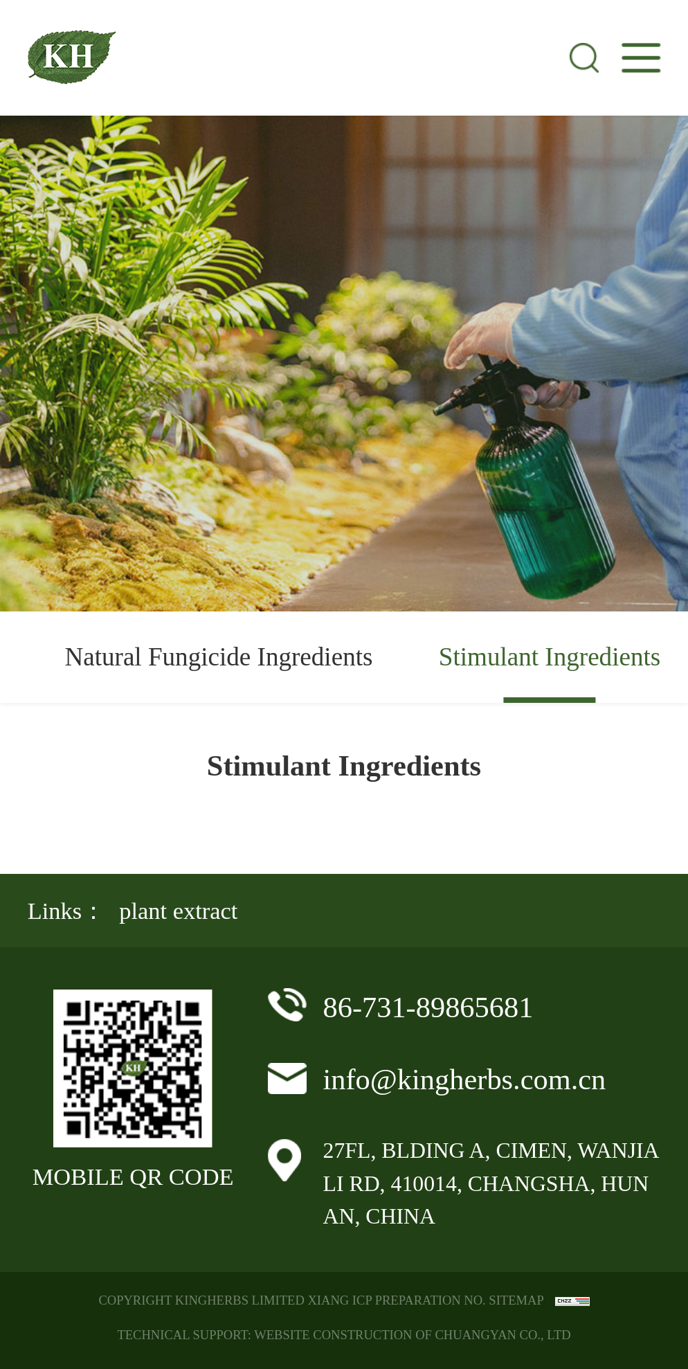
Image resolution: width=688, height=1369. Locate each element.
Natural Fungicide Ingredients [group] (218, 657)
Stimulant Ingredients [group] (549, 657)
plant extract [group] (178, 910)
